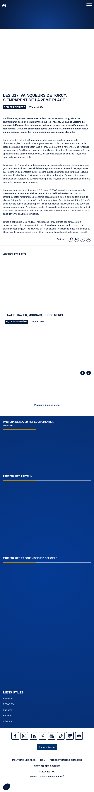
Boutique (7, 715)
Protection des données (66, 760)
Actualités (8, 698)
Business (7, 710)
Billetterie (7, 721)
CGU (42, 760)
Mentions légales (24, 760)
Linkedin (33, 736)
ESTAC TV (8, 704)
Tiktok (61, 736)
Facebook (15, 736)
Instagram (24, 736)
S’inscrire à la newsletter (47, 405)
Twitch (70, 736)
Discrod (79, 736)
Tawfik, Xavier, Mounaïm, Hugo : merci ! (35, 315)
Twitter (42, 736)
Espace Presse (47, 747)
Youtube (52, 736)
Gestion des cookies (47, 766)
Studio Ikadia (56, 776)
